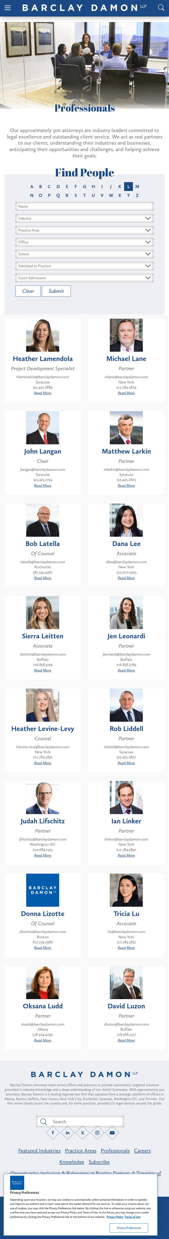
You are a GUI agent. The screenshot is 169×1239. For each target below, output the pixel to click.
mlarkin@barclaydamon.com (126, 469)
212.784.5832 (42, 757)
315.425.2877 (126, 757)
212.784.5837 (126, 942)
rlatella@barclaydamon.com (42, 561)
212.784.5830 (126, 849)
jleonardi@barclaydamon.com (126, 654)
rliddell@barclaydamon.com (126, 746)
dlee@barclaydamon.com (126, 561)
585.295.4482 (43, 572)
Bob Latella (43, 543)
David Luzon (126, 1005)
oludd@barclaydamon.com (42, 1024)
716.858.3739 (42, 664)
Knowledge (71, 1162)
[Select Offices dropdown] (84, 242)
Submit (56, 291)
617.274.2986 (43, 942)
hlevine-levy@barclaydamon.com (42, 746)
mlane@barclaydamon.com (126, 376)
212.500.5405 (126, 572)
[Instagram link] (97, 1133)
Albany (42, 1029)
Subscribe (99, 1162)
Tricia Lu (126, 913)
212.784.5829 (126, 387)
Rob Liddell (126, 728)
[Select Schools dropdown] (84, 254)
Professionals (115, 1150)
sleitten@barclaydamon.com (43, 654)
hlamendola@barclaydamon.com (43, 376)
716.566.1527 (126, 1034)
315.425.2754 (42, 479)
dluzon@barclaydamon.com (126, 1024)
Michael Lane (126, 358)
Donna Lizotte (42, 913)
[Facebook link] (53, 1133)
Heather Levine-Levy (42, 728)
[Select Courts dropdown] (84, 278)
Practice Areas (80, 1150)
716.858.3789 (126, 664)
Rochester (42, 566)
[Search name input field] (84, 206)
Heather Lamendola (43, 358)
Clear (28, 291)
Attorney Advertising (84, 1204)
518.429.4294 (43, 1034)
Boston (43, 936)
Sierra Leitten (42, 635)
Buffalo (43, 659)
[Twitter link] (83, 1133)
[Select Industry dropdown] (84, 218)
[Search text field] (85, 1121)
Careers (142, 1150)
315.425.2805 (126, 479)
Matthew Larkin (126, 451)
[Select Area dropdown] (84, 230)
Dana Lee (126, 543)
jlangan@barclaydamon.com (42, 469)
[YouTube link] (112, 1133)
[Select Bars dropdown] (84, 266)
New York (126, 382)
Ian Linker (126, 820)
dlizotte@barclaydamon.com (42, 931)
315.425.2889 (42, 387)
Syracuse (43, 382)
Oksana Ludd (43, 1005)
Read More (42, 393)
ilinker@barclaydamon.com (126, 839)
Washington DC (43, 844)
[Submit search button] (43, 1121)
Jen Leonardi (126, 635)
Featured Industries (39, 1150)
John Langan (42, 451)
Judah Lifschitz (43, 820)
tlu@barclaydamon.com (126, 931)
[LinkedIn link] (68, 1133)
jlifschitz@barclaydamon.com (42, 839)
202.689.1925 (43, 849)
